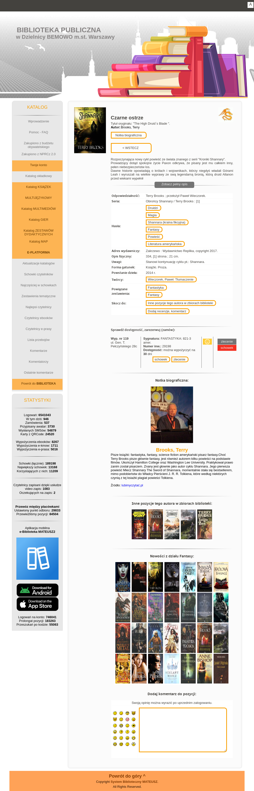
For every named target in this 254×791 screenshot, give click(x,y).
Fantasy (153, 229)
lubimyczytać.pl (132, 485)
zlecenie (179, 359)
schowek (161, 359)
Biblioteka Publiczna (59, 30)
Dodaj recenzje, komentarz (167, 311)
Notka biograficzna (128, 135)
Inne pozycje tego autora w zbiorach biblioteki (180, 303)
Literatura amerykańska (165, 244)
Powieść (154, 237)
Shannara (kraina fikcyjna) (166, 222)
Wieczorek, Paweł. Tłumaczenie (170, 279)
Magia (152, 215)
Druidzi (153, 208)
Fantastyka (156, 287)
